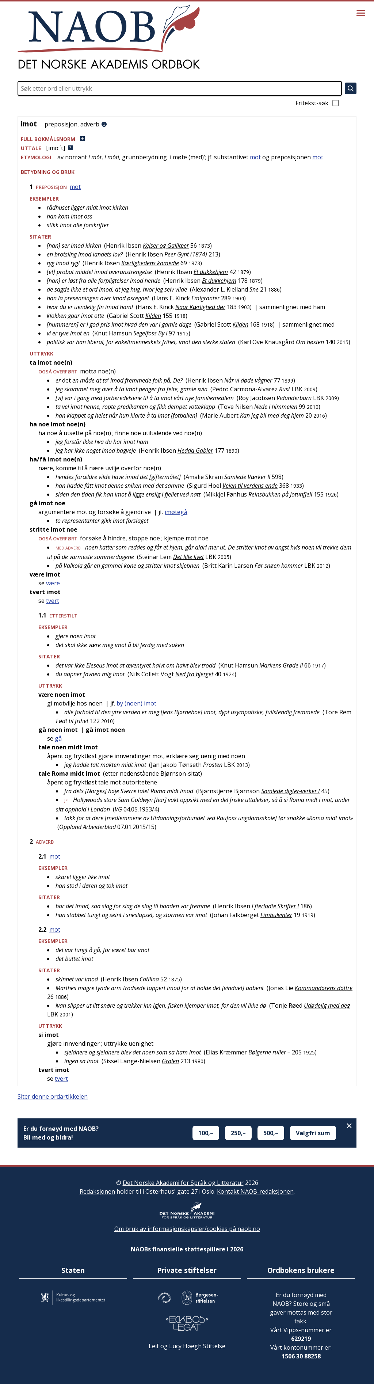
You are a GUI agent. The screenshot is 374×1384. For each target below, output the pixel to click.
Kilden (153, 316)
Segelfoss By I (150, 333)
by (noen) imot (136, 703)
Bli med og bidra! (48, 1137)
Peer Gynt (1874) (185, 254)
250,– (238, 1133)
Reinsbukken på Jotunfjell (280, 494)
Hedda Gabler (195, 450)
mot (255, 157)
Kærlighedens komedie (150, 263)
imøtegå (176, 512)
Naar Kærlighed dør (200, 307)
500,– (270, 1133)
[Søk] (350, 88)
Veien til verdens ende (250, 486)
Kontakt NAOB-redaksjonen (255, 1191)
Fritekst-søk (317, 103)
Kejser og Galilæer (166, 246)
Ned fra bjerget (194, 674)
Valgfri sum (313, 1133)
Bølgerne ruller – (269, 1052)
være (53, 583)
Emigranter (205, 298)
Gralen (170, 1061)
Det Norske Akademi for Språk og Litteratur (183, 1183)
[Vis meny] (361, 13)
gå (58, 738)
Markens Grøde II (281, 665)
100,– (205, 1133)
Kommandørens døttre (323, 988)
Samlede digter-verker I (290, 791)
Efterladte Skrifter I (275, 906)
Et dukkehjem (211, 272)
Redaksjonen (97, 1191)
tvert (52, 601)
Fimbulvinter (276, 915)
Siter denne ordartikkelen (53, 1096)
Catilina (149, 979)
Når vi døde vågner (248, 380)
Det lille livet (188, 557)
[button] (187, 139)
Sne (254, 289)
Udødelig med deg (327, 1005)
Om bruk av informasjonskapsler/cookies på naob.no (187, 1229)
